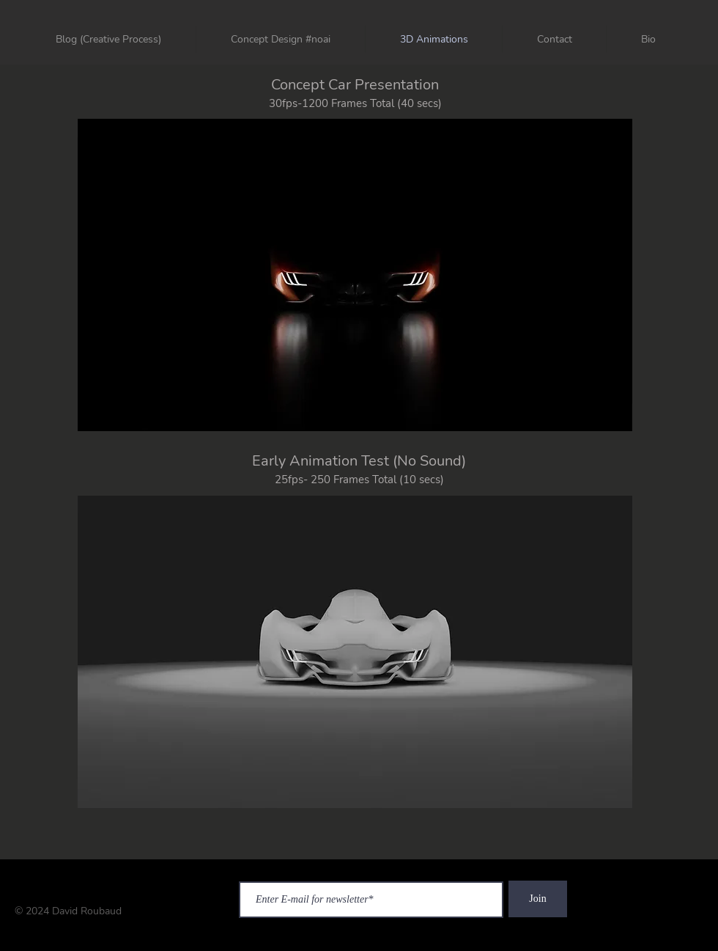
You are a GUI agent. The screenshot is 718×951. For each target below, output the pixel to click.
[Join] (537, 899)
